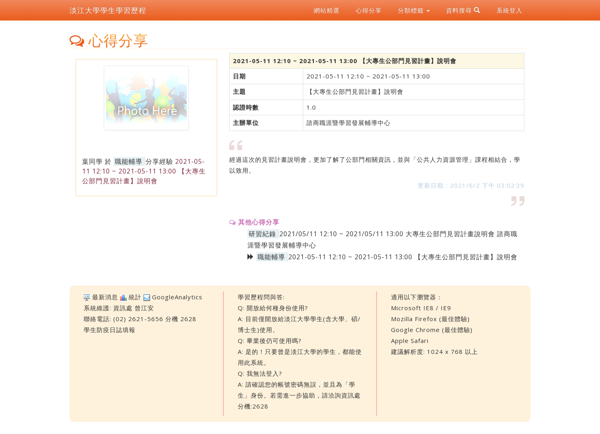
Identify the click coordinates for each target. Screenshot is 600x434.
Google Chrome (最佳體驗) (432, 330)
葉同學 (92, 161)
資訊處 (123, 308)
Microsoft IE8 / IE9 (421, 308)
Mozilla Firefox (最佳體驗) (430, 319)
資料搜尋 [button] (463, 10)
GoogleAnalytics (177, 297)
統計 (135, 297)
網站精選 (327, 10)
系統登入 (509, 10)
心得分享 (369, 10)
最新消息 (105, 297)
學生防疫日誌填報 (109, 330)
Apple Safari (410, 341)
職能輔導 (128, 161)
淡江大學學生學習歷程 (108, 10)
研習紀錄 (262, 233)
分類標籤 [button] (414, 10)
